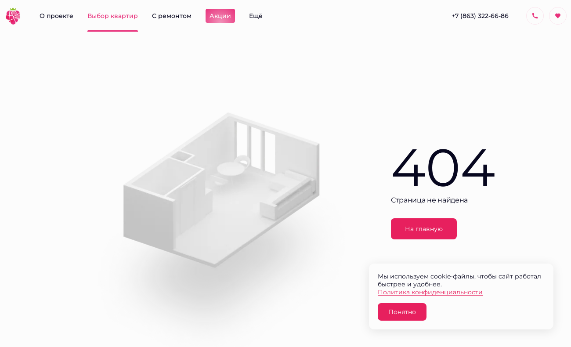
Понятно (402, 311)
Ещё (256, 15)
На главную (424, 228)
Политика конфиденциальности (430, 292)
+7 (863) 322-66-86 (480, 15)
